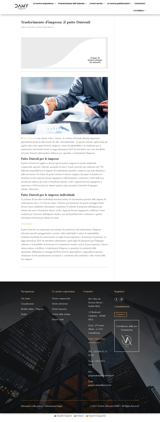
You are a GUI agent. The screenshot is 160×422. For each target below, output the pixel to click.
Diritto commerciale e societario (31, 27)
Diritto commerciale (61, 299)
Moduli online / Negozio (32, 309)
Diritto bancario (59, 309)
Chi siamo (25, 299)
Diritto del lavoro (60, 304)
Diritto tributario (48, 27)
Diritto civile (58, 320)
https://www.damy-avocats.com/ (97, 341)
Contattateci (120, 314)
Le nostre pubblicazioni (118, 3)
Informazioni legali (53, 406)
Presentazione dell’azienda (71, 3)
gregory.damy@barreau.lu (99, 385)
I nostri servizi (95, 3)
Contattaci (139, 3)
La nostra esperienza (43, 3)
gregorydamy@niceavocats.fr (101, 376)
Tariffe (24, 314)
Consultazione (27, 304)
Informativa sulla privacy (32, 406)
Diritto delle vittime (61, 314)
